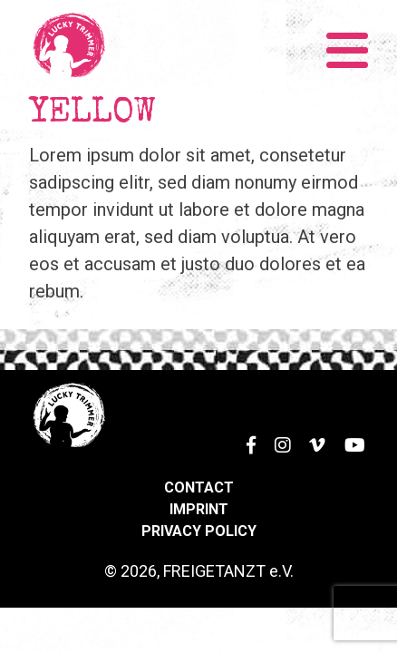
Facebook (242, 433)
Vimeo (312, 433)
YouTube (352, 433)
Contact (199, 487)
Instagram (277, 433)
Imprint (198, 509)
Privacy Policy (199, 531)
